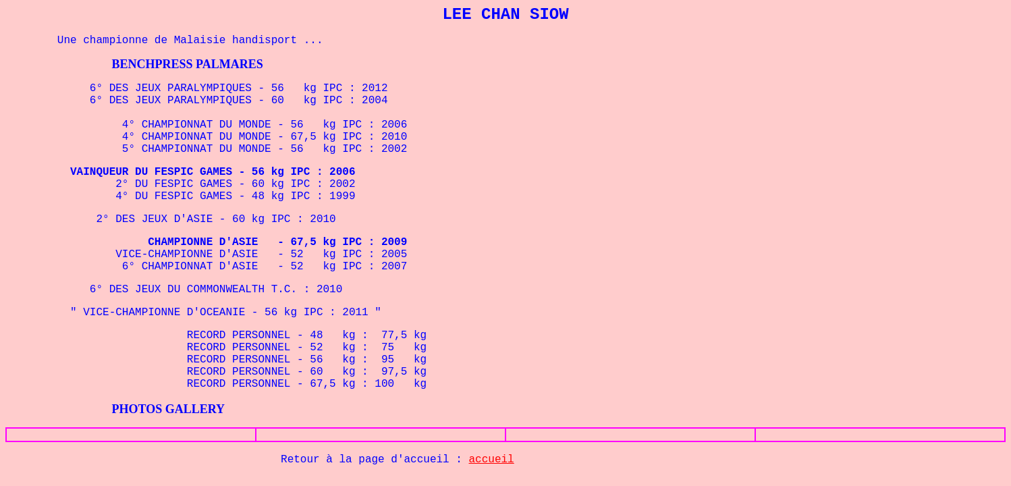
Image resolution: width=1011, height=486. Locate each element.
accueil (491, 460)
